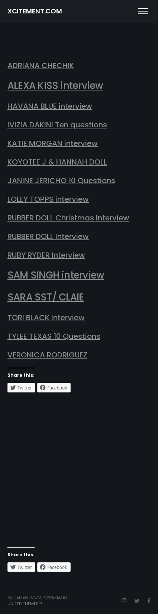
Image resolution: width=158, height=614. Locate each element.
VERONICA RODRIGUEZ (47, 355)
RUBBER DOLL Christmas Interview (68, 218)
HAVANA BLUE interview (49, 106)
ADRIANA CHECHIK (40, 65)
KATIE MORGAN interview (52, 143)
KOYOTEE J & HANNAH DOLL (57, 162)
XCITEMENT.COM (34, 11)
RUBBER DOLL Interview (48, 236)
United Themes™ (24, 604)
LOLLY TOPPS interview (48, 199)
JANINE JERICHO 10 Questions (61, 180)
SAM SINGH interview (55, 275)
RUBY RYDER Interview (46, 255)
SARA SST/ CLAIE (45, 297)
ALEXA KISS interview (55, 85)
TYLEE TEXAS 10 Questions (53, 336)
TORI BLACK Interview (46, 317)
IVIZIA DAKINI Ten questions (57, 125)
